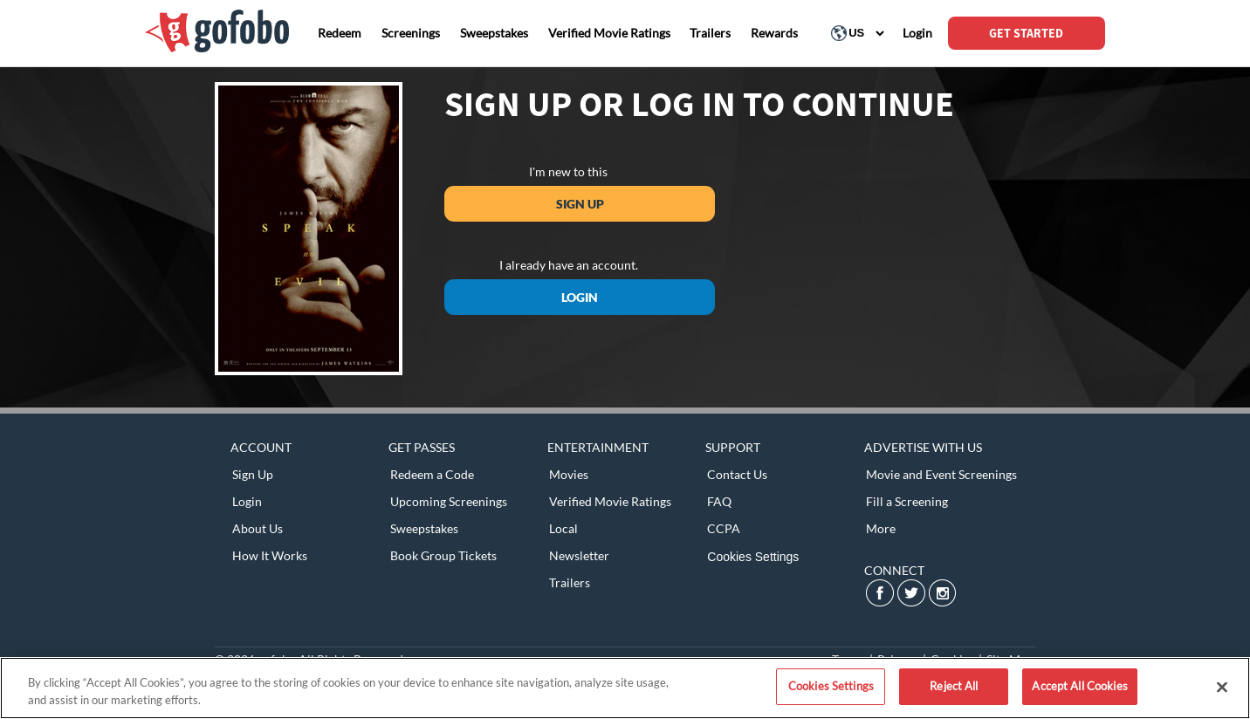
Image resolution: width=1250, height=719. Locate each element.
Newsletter (579, 555)
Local (563, 528)
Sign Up (580, 203)
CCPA (723, 528)
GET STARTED (1026, 33)
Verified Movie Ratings (610, 501)
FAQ (719, 501)
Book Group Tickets (443, 555)
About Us (257, 528)
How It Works (269, 555)
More (881, 528)
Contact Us (737, 474)
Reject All (954, 686)
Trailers (569, 582)
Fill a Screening (907, 501)
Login (579, 297)
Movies (568, 474)
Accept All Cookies (1079, 686)
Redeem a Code (432, 474)
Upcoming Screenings (448, 501)
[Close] (1222, 687)
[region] (625, 688)
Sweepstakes (424, 528)
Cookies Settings (753, 557)
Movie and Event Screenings (941, 474)
